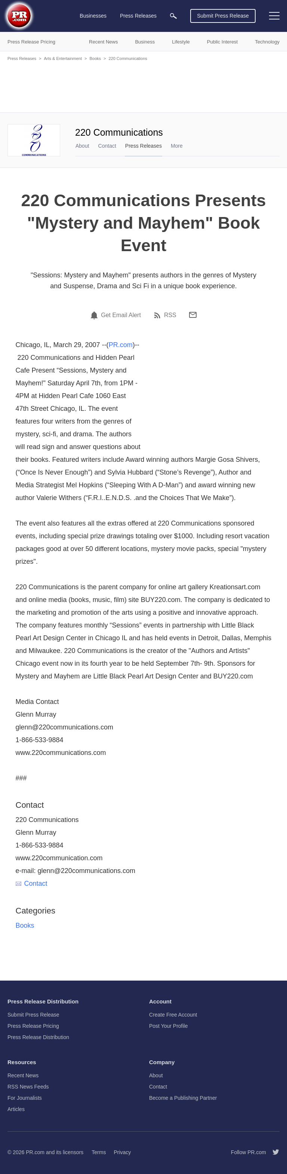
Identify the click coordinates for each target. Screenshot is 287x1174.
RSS (170, 315)
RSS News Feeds (28, 1087)
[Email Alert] (95, 315)
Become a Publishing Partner (183, 1098)
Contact (107, 146)
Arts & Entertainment (63, 58)
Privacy (122, 1152)
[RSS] (158, 315)
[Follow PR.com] (273, 1152)
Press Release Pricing (33, 1026)
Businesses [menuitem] (93, 16)
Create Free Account (173, 1015)
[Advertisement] (143, 86)
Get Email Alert (121, 315)
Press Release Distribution (38, 1037)
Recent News (22, 1075)
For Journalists (24, 1098)
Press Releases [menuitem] (138, 16)
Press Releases (21, 58)
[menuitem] (173, 16)
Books (95, 58)
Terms (99, 1152)
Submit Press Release (223, 16)
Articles (16, 1109)
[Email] (192, 314)
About (82, 146)
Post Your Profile (168, 1026)
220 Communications (127, 58)
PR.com (121, 345)
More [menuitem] (177, 146)
